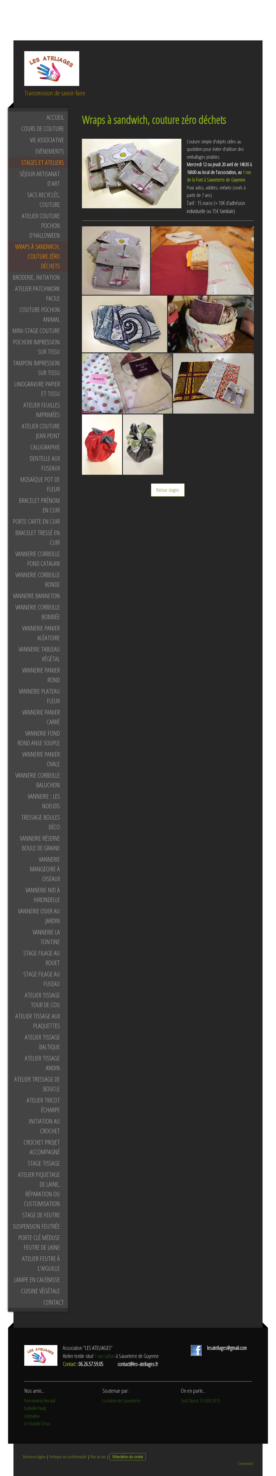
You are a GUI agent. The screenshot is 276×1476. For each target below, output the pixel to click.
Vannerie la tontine (46, 936)
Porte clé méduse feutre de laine (39, 1242)
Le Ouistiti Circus (37, 1423)
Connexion (245, 1463)
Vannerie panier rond (41, 675)
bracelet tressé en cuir (37, 537)
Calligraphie (45, 446)
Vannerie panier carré (41, 717)
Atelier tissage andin (42, 1063)
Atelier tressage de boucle (37, 1084)
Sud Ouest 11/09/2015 (200, 1400)
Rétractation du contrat (127, 1456)
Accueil (55, 117)
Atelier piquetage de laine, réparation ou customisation (39, 1189)
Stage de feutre (41, 1214)
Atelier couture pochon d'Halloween (41, 225)
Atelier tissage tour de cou (42, 999)
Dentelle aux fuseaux (45, 463)
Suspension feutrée (36, 1226)
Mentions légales (34, 1456)
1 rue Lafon (105, 1356)
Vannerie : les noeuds (44, 801)
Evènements (49, 151)
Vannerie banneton (36, 595)
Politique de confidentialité (68, 1456)
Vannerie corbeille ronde (37, 579)
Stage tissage (44, 1163)
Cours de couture (42, 128)
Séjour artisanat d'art (40, 178)
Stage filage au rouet (41, 957)
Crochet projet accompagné (42, 1147)
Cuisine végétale (40, 1290)
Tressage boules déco (40, 822)
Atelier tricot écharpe (43, 1105)
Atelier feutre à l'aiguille (41, 1263)
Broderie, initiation (36, 277)
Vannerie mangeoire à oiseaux (45, 869)
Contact (54, 1302)
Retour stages (167, 489)
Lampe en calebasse (37, 1279)
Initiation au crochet (44, 1126)
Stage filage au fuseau (41, 978)
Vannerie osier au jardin (39, 915)
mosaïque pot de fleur (40, 484)
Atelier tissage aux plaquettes (37, 1020)
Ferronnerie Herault (39, 1400)
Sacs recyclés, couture (43, 199)
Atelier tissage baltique (42, 1041)
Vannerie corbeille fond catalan (37, 558)
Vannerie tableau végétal (39, 654)
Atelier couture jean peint (41, 430)
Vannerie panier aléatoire (41, 632)
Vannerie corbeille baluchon (37, 780)
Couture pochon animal (40, 314)
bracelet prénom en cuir (39, 505)
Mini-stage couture (36, 330)
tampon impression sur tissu (36, 367)
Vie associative (47, 139)
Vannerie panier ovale (41, 759)
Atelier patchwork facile (37, 293)
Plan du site (98, 1456)
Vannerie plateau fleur (39, 696)
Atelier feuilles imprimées (41, 409)
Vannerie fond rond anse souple (39, 738)
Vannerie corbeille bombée (37, 611)
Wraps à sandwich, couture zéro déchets (37, 256)
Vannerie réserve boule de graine (40, 843)
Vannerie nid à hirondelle (43, 894)
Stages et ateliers (42, 162)
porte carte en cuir (36, 521)
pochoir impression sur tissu (36, 346)
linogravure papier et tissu (37, 388)
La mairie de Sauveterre (121, 1400)
